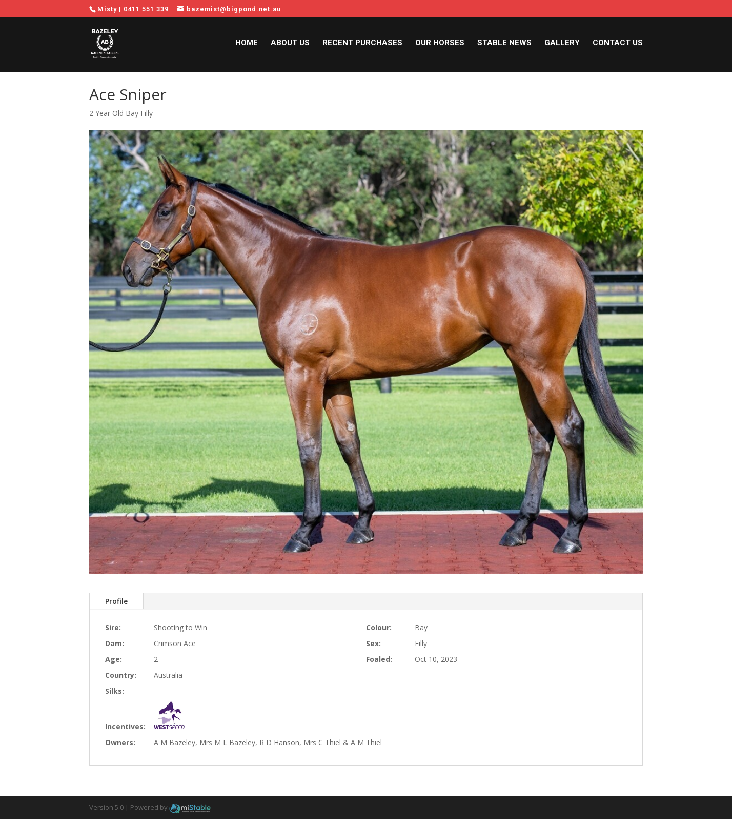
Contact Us (618, 45)
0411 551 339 (146, 9)
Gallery (562, 45)
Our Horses (439, 45)
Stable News (504, 45)
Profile (116, 601)
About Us (290, 45)
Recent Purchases (362, 45)
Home (246, 45)
